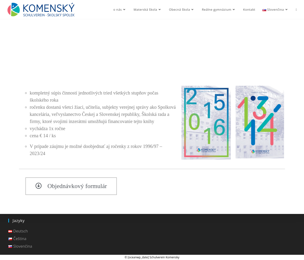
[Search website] (296, 9)
